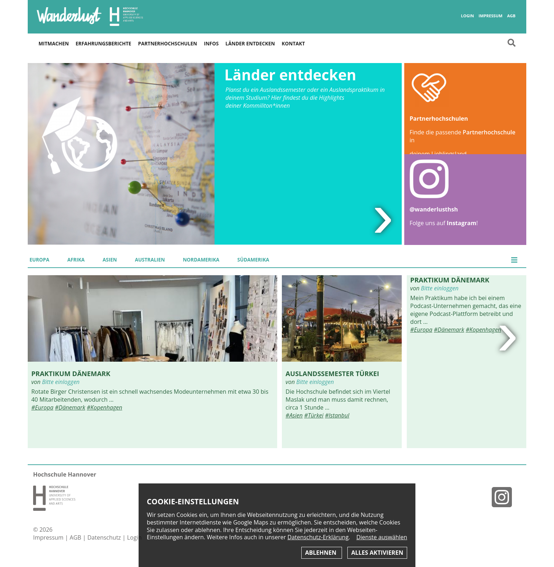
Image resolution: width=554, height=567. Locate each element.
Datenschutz (104, 537)
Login (467, 15)
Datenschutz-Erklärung (317, 537)
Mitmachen (54, 43)
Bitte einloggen (61, 382)
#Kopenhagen (104, 407)
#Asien (293, 415)
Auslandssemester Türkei (332, 373)
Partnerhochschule (489, 132)
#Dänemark (70, 407)
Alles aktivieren (377, 553)
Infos (211, 43)
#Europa (42, 407)
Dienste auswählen (381, 537)
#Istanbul (337, 415)
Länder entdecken (250, 43)
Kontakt (293, 43)
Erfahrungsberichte (103, 43)
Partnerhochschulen (167, 43)
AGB (511, 15)
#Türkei (314, 415)
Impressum (491, 15)
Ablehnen (321, 553)
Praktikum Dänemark (71, 373)
